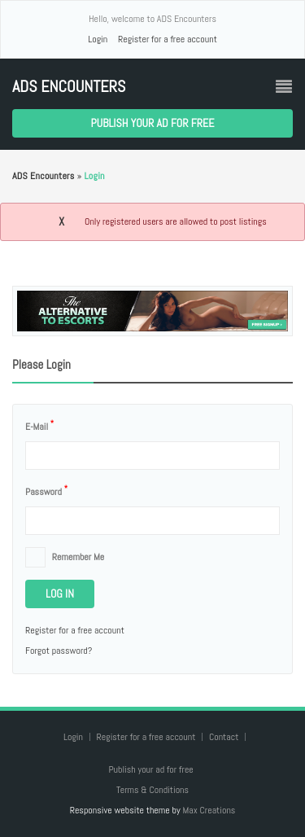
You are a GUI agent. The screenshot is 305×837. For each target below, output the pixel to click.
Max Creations (208, 810)
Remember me (78, 556)
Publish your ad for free (153, 123)
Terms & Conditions (152, 789)
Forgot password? (58, 650)
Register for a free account (167, 39)
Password (46, 491)
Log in (60, 593)
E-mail (39, 425)
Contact (225, 736)
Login (97, 39)
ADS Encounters (68, 87)
